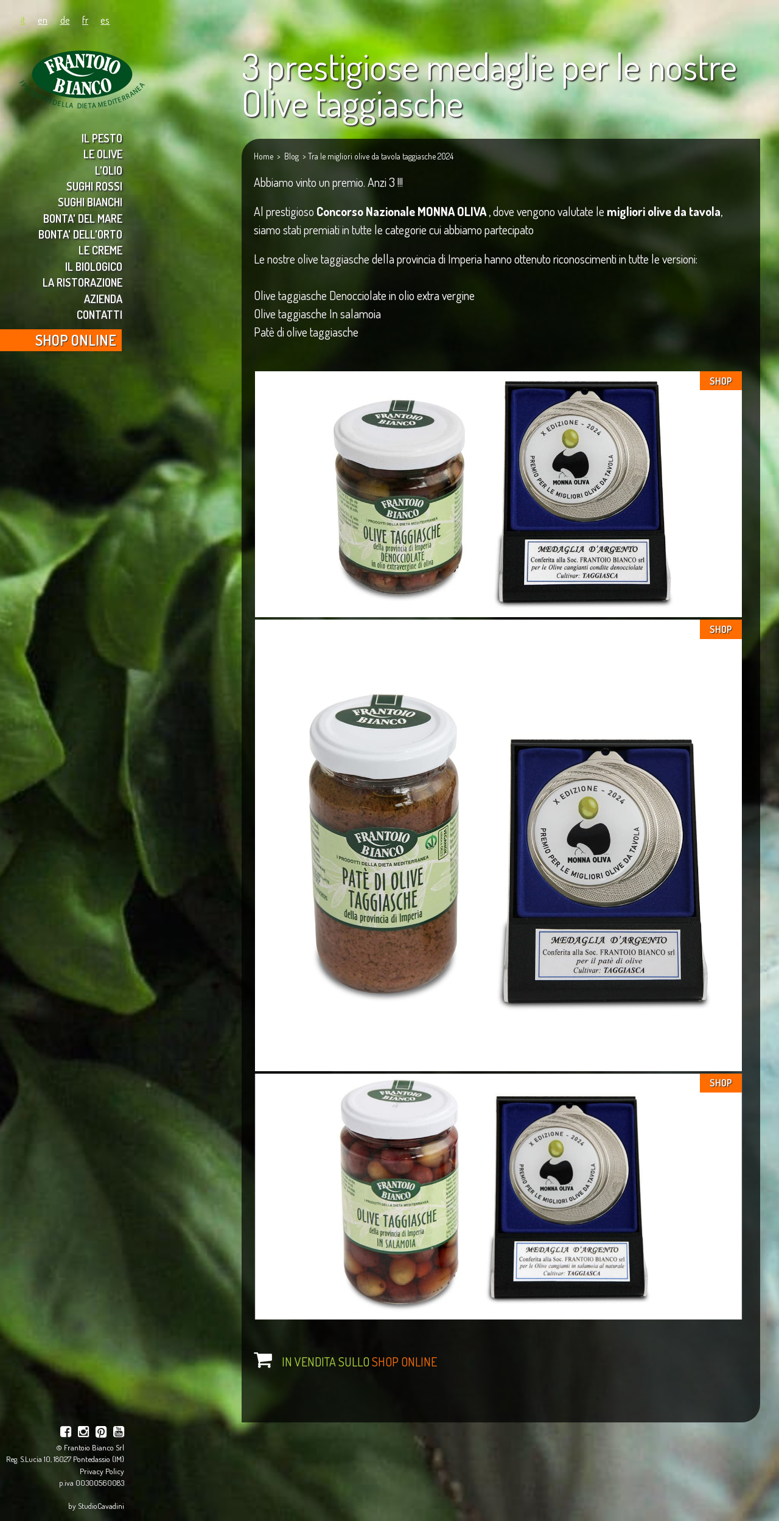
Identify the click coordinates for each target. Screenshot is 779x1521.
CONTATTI (99, 314)
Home (263, 156)
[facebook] (65, 1433)
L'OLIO (108, 170)
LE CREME (100, 250)
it (23, 19)
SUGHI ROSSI (94, 186)
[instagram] (83, 1433)
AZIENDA (103, 299)
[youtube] (118, 1433)
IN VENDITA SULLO (359, 1361)
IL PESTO (102, 138)
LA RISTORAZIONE (82, 282)
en (42, 19)
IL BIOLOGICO (93, 266)
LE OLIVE (102, 154)
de (65, 19)
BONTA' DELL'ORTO (80, 234)
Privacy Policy (102, 1471)
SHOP (721, 381)
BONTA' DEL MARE (82, 218)
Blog (291, 156)
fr (85, 19)
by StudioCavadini (96, 1505)
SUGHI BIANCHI (90, 202)
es (105, 19)
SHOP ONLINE (75, 339)
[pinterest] (101, 1433)
